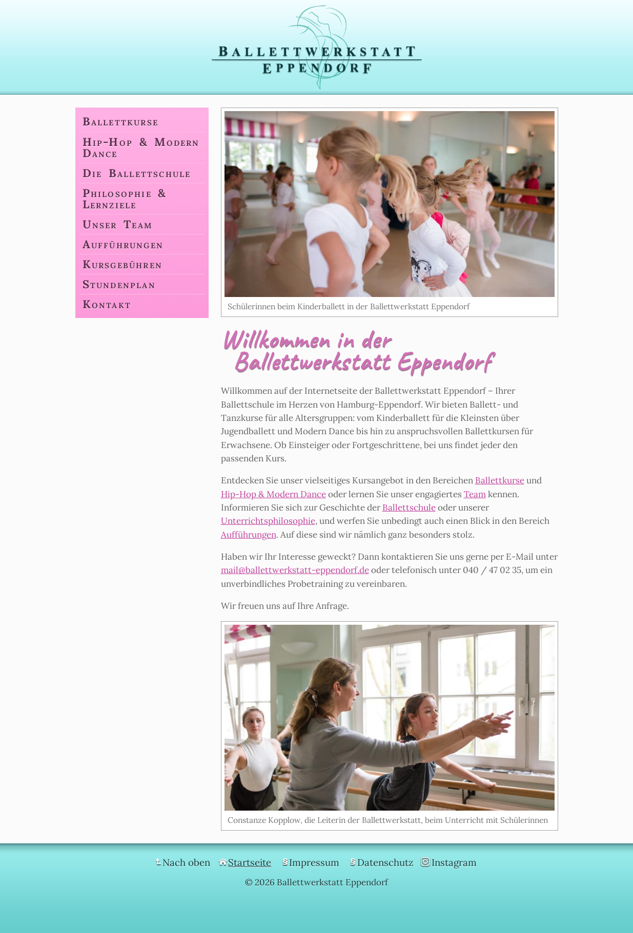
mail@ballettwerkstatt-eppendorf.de (295, 570)
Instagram (454, 862)
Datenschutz (385, 862)
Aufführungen (248, 534)
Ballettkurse (499, 480)
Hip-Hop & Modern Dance (273, 494)
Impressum (314, 862)
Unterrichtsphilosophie (268, 520)
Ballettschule (409, 507)
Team (475, 494)
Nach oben (186, 862)
